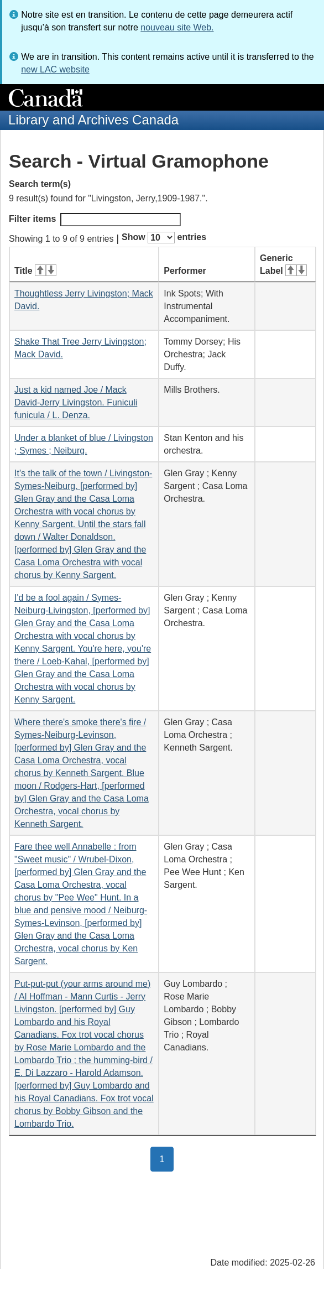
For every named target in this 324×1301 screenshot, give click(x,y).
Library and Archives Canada (93, 119)
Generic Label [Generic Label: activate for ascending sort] (283, 264)
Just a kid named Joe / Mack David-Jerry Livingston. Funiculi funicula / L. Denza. (75, 402)
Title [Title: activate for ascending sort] (35, 270)
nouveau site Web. (176, 27)
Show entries (164, 237)
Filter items (95, 219)
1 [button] (167, 1158)
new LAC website (55, 69)
